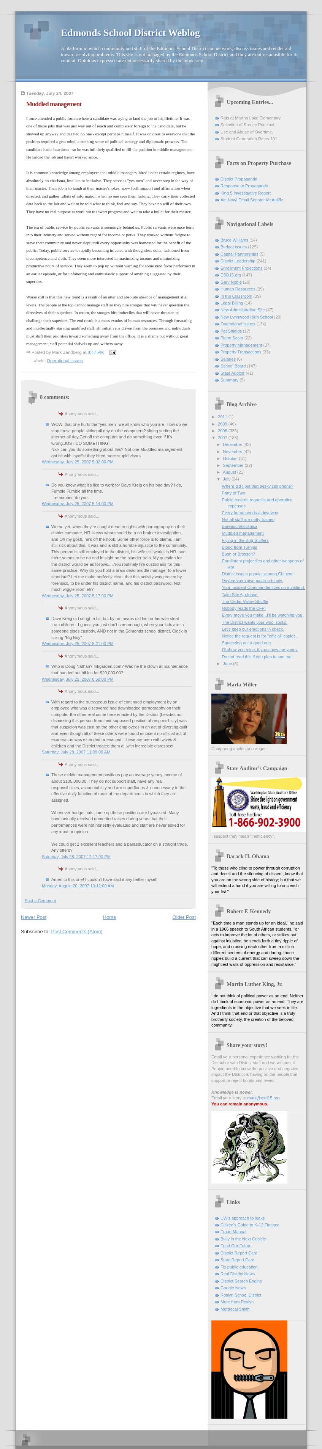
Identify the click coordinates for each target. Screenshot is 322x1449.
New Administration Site (242, 310)
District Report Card (238, 1253)
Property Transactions (240, 352)
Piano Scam (231, 338)
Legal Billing (231, 303)
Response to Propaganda (244, 186)
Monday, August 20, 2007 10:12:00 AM (78, 886)
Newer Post (33, 917)
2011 (223, 416)
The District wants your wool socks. (255, 622)
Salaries (228, 359)
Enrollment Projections (241, 268)
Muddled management (243, 533)
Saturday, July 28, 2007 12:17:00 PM (76, 856)
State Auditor (232, 373)
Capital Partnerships (239, 254)
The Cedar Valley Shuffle (245, 601)
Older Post (184, 917)
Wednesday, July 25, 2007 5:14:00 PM (78, 503)
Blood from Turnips (239, 547)
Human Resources (237, 289)
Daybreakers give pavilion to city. (252, 580)
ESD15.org (230, 275)
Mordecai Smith (235, 1309)
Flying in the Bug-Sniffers (245, 540)
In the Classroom (236, 296)
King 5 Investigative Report (245, 193)
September (233, 465)
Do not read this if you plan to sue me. (257, 657)
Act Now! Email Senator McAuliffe (251, 200)
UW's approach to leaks (242, 1218)
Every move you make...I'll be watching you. (263, 615)
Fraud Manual (233, 1231)
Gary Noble (231, 282)
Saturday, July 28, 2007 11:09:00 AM (76, 752)
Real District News (237, 1274)
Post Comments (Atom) (77, 931)
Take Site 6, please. (240, 594)
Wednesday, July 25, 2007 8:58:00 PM (78, 679)
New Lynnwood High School (246, 317)
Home (109, 917)
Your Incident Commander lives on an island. (263, 587)
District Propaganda (238, 179)
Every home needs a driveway (250, 512)
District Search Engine (241, 1281)
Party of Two (233, 493)
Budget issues (233, 247)
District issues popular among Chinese (258, 573)
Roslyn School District (240, 1295)
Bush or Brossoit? (238, 554)
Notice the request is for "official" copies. (259, 636)
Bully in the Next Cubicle (243, 1239)
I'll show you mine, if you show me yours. (260, 649)
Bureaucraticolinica (239, 526)
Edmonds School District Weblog (130, 32)
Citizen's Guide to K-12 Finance (249, 1225)
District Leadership (237, 261)
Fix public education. (239, 1267)
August (230, 472)
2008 (223, 431)
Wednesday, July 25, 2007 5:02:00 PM (78, 462)
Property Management (241, 345)
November (233, 451)
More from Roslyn (237, 1302)
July (227, 479)
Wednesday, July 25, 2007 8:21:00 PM (78, 643)
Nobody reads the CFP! (244, 608)
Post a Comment (40, 900)
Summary (229, 380)
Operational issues (65, 360)
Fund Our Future (236, 1245)
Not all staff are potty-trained (248, 519)
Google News (233, 1288)
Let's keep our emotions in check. (253, 629)
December (233, 444)
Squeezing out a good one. (247, 643)
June (228, 663)
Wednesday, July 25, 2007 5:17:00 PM (78, 595)
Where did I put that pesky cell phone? (257, 486)
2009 (223, 424)
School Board (233, 366)
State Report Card (237, 1259)
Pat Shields (231, 331)
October (231, 458)
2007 (223, 437)
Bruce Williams (234, 240)
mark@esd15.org (263, 1098)
